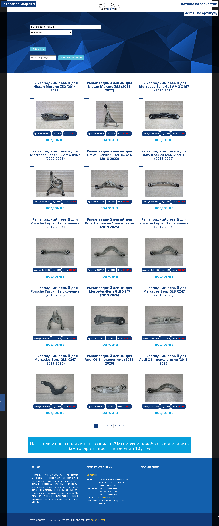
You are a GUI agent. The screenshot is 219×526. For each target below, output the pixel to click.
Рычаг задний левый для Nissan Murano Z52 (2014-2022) (55, 87)
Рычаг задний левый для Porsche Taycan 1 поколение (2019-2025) (55, 223)
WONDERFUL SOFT (98, 520)
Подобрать (38, 49)
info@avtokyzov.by (107, 497)
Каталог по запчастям (199, 4)
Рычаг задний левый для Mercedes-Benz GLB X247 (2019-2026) (109, 291)
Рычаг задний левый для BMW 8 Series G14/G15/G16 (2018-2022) (109, 155)
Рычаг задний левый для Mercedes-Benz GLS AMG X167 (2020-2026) (164, 87)
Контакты (91, 474)
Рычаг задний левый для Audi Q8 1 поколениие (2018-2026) (109, 359)
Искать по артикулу (201, 13)
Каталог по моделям (18, 4)
